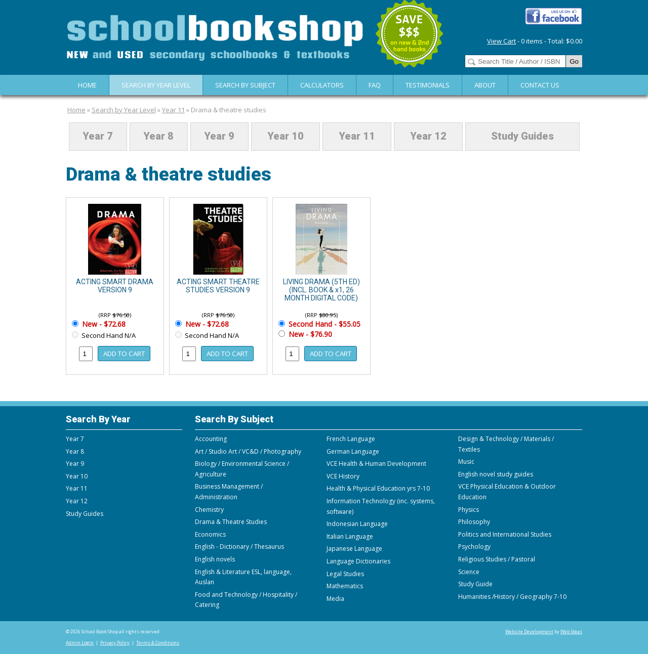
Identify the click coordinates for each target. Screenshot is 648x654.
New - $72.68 (103, 324)
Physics (468, 509)
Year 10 (285, 137)
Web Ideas (571, 631)
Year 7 (98, 137)
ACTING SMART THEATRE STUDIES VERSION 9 (218, 286)
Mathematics (345, 586)
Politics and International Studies (504, 534)
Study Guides (522, 137)
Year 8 (158, 137)
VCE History (343, 476)
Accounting (211, 438)
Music (466, 461)
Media (335, 598)
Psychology (474, 546)
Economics (210, 534)
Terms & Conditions (157, 642)
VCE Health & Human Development (376, 463)
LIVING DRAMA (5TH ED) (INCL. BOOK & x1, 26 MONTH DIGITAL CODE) (321, 290)
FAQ (375, 85)
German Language (353, 451)
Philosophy (474, 521)
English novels (215, 559)
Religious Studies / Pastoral (496, 559)
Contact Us (539, 85)
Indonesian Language (357, 523)
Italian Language (350, 536)
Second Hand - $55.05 (323, 324)
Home (87, 85)
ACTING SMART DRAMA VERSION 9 (114, 286)
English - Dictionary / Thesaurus (239, 546)
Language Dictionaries (358, 561)
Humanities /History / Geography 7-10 (512, 596)
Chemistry (209, 509)
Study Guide (475, 584)
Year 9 (219, 137)
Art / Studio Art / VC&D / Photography (248, 451)
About (485, 85)
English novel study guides (495, 474)
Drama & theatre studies (228, 109)
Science (468, 572)
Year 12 (428, 137)
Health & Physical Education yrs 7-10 (378, 488)
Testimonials (428, 85)
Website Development (529, 631)
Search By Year (98, 419)
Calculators (322, 85)
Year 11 (173, 109)
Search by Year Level (156, 85)
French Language (351, 438)
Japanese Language (354, 548)
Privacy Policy (115, 642)
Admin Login (80, 642)
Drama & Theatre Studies (231, 521)
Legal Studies (345, 574)
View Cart (501, 41)
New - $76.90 (309, 334)
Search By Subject (245, 85)
